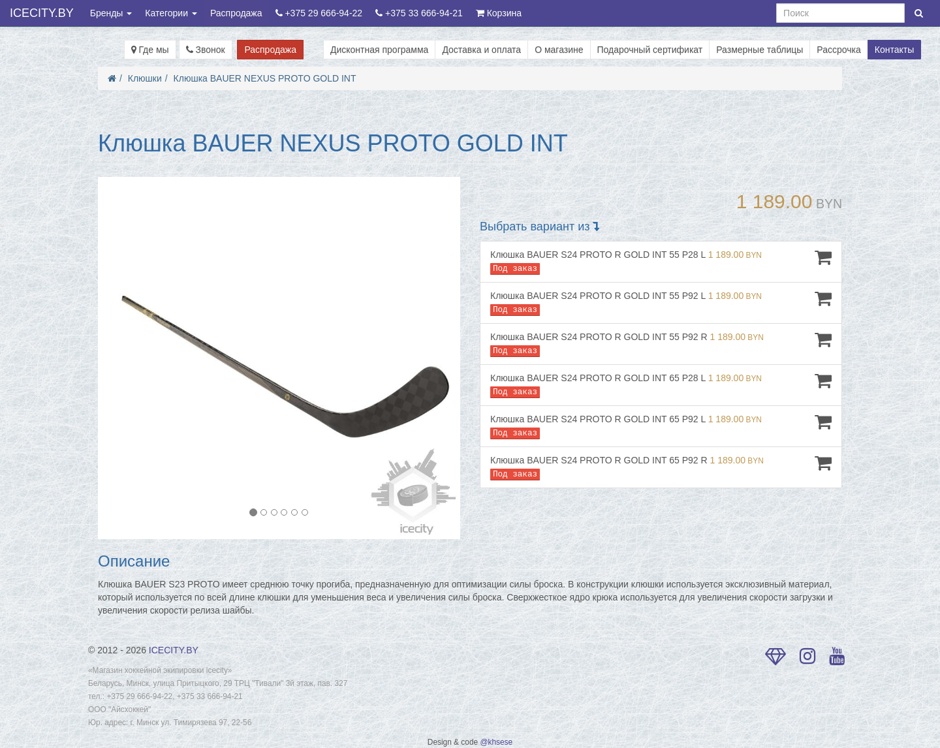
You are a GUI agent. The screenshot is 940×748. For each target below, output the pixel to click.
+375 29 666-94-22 (319, 13)
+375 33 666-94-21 (419, 13)
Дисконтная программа (379, 49)
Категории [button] (171, 13)
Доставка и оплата (481, 49)
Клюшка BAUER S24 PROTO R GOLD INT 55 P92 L (661, 302)
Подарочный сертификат (650, 49)
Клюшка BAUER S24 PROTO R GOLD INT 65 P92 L (661, 426)
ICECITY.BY (42, 13)
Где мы (150, 49)
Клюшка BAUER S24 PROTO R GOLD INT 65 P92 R (661, 467)
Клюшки (145, 78)
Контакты (894, 49)
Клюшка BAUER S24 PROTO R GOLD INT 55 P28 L (661, 261)
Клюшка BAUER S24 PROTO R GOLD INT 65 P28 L (661, 384)
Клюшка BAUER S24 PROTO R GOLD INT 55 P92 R (661, 343)
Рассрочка (838, 49)
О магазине (559, 49)
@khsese (496, 742)
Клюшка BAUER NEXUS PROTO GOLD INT (265, 78)
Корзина (499, 13)
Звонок (205, 49)
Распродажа (236, 13)
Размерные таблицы (759, 49)
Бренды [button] (111, 13)
